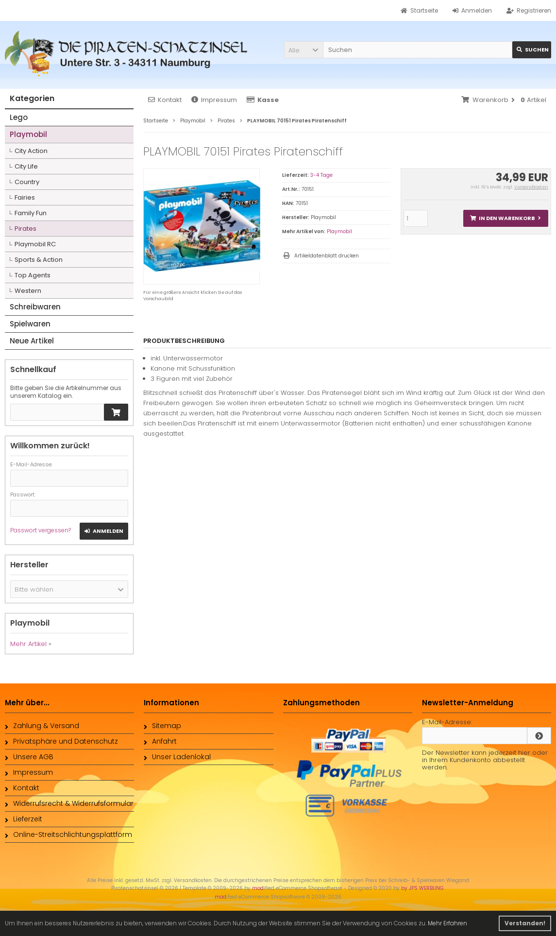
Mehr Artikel (28, 643)
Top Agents (33, 275)
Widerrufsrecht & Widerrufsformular (69, 803)
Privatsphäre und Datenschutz (61, 741)
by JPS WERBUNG (423, 888)
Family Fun (31, 213)
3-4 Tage (321, 175)
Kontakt (165, 99)
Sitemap (162, 726)
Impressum (214, 99)
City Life (26, 166)
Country (27, 182)
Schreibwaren (35, 307)
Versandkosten (531, 187)
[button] (303, 49)
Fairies (25, 197)
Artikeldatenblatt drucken (326, 255)
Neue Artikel (32, 341)
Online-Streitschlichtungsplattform (68, 834)
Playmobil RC (35, 244)
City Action (31, 150)
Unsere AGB (29, 757)
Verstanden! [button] (525, 923)
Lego (19, 117)
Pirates (25, 228)
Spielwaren (30, 324)
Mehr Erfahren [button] (447, 923)
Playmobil (339, 231)
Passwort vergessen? (40, 530)
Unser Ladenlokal (177, 757)
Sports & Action (39, 259)
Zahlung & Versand (42, 726)
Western (28, 290)
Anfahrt (160, 741)
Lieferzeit (23, 819)
